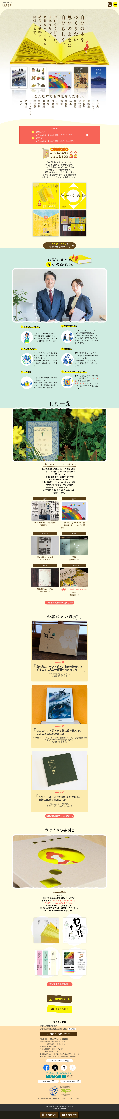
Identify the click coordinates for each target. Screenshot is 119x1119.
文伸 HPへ (48, 1081)
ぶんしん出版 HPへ (70, 1081)
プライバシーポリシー (59, 1060)
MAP (72, 1029)
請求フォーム (80, 383)
